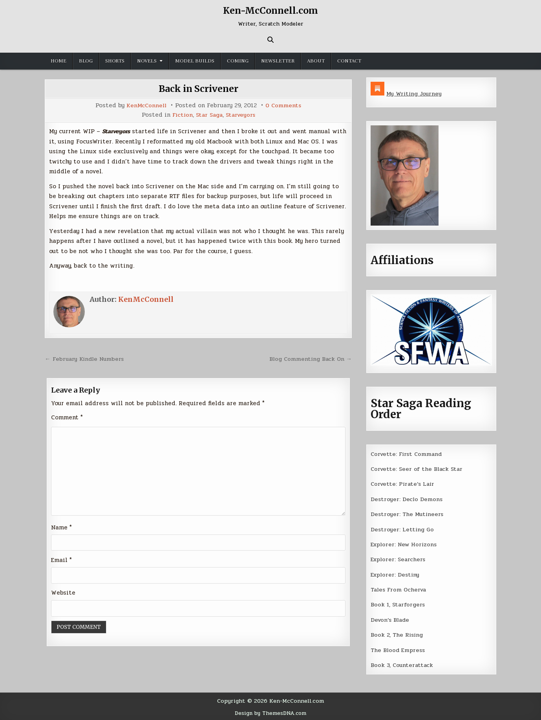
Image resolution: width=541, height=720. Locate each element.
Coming (238, 61)
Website (63, 593)
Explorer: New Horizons (405, 544)
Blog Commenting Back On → (309, 358)
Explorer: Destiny (396, 574)
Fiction (180, 115)
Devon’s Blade (391, 619)
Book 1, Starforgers (399, 604)
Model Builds (194, 61)
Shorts (114, 61)
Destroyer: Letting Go (403, 529)
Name (61, 527)
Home (58, 61)
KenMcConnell (146, 105)
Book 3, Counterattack (403, 664)
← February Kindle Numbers (86, 358)
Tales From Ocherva (400, 589)
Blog (86, 61)
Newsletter (277, 61)
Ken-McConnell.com (270, 10)
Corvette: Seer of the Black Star (418, 469)
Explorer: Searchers (399, 559)
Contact (349, 61)
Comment (67, 417)
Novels (147, 61)
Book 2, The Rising (397, 634)
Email (61, 560)
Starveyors (242, 115)
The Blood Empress (399, 649)
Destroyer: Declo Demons (407, 498)
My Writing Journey (415, 93)
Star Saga (208, 115)
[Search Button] (270, 39)
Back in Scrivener (198, 89)
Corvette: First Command (408, 453)
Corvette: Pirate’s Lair (404, 484)
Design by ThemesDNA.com (271, 711)
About (316, 61)
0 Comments (284, 105)
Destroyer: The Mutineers (408, 513)
